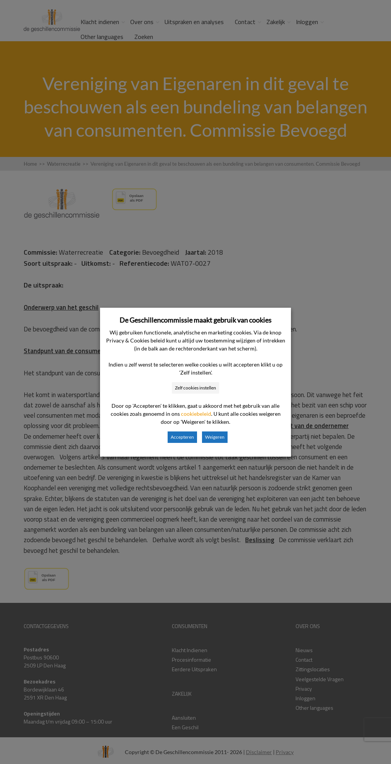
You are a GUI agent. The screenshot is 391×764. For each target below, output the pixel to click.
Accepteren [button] (182, 437)
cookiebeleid (196, 413)
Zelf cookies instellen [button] (195, 388)
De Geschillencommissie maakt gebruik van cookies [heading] (195, 320)
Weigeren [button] (215, 437)
